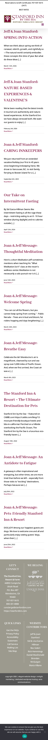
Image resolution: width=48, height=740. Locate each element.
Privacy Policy (12, 633)
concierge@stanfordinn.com (17, 607)
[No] (45, 732)
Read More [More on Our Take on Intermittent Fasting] (8, 232)
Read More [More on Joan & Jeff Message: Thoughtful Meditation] (8, 282)
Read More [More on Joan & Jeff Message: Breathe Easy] (8, 380)
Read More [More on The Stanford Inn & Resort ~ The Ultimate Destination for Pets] (8, 443)
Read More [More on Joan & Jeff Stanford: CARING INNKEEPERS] (8, 182)
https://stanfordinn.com (15, 610)
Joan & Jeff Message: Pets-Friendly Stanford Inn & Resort (23, 513)
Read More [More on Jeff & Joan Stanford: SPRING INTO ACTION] (8, 68)
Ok (25, 736)
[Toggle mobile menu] (42, 24)
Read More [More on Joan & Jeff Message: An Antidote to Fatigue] (8, 494)
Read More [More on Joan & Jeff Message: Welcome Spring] (8, 329)
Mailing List (12, 647)
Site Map (12, 651)
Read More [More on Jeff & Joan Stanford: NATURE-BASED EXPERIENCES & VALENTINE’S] (8, 131)
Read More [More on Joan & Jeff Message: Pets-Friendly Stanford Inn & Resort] (8, 547)
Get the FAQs (12, 630)
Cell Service (12, 644)
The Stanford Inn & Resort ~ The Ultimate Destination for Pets (22, 399)
